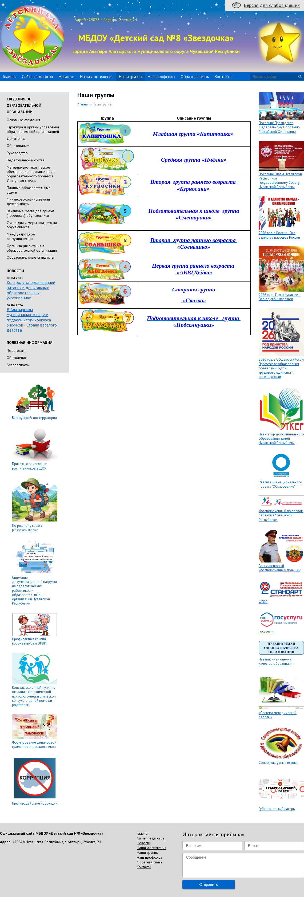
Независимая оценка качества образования (276, 661)
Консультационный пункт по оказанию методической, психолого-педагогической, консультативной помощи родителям (34, 696)
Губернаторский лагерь (277, 808)
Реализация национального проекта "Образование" (280, 484)
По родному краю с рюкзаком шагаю (27, 527)
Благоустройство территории (34, 417)
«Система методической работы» (278, 715)
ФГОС (263, 602)
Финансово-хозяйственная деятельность (28, 201)
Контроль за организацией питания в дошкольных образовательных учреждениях (31, 290)
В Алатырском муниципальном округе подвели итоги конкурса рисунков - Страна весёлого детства (32, 320)
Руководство (17, 152)
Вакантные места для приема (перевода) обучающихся (31, 213)
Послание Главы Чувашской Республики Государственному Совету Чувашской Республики (280, 180)
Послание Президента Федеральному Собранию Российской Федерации (279, 127)
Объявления (17, 357)
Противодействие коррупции (34, 803)
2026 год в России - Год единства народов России (279, 235)
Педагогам (16, 350)
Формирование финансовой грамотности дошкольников (34, 744)
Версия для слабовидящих (272, 5)
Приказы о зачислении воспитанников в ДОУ (29, 466)
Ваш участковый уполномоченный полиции (279, 568)
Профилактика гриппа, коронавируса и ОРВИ (29, 641)
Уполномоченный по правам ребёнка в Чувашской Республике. (281, 515)
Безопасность (18, 364)
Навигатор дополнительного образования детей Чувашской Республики (281, 438)
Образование (18, 145)
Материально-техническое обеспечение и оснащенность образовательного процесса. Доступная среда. (31, 174)
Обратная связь (195, 76)
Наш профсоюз (161, 76)
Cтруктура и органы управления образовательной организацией (33, 129)
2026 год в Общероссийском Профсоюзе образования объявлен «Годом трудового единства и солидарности (281, 368)
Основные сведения (23, 119)
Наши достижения (96, 76)
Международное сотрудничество (21, 236)
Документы (16, 138)
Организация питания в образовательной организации (32, 248)
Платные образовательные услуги (29, 190)
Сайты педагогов (37, 76)
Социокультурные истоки (278, 762)
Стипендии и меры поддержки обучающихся (32, 225)
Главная (10, 76)
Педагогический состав (26, 160)
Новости (66, 76)
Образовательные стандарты (30, 257)
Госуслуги (266, 631)
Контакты (223, 76)
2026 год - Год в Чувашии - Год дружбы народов (279, 296)
